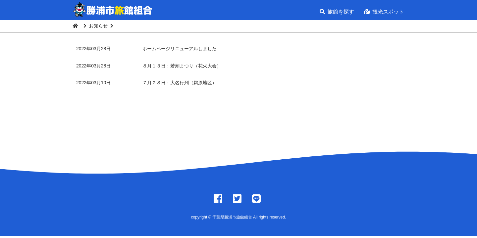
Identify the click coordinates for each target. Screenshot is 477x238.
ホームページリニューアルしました (179, 48)
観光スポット (384, 12)
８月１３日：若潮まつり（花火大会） (181, 65)
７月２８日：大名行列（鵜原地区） (179, 82)
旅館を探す (337, 12)
